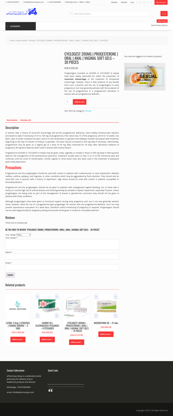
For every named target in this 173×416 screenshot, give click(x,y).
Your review (11, 237)
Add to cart (79, 102)
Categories (13, 26)
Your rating (11, 235)
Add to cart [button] (17, 339)
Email (8, 263)
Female (32, 40)
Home (12, 40)
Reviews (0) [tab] (25, 120)
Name (8, 252)
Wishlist (114, 2)
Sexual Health (21, 40)
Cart (132, 2)
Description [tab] (12, 120)
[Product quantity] (68, 101)
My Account (161, 2)
